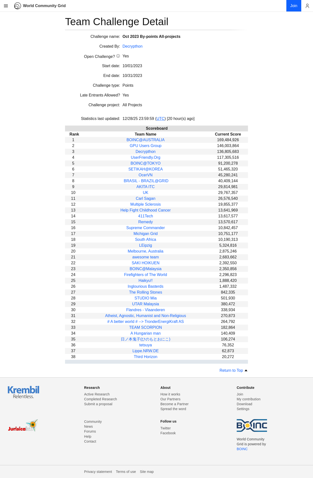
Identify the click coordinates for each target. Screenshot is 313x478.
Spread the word (173, 409)
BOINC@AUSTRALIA (145, 140)
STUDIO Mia (145, 298)
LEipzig (145, 245)
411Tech (145, 216)
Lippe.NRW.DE (146, 351)
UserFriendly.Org (145, 157)
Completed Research (100, 399)
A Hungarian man (145, 333)
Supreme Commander (145, 228)
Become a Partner (174, 404)
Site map (147, 472)
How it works (170, 394)
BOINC (242, 449)
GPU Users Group (145, 146)
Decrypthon (133, 46)
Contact (90, 441)
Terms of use (126, 472)
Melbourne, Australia (145, 251)
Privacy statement (98, 472)
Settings (243, 409)
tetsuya (145, 345)
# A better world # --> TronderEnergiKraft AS (145, 321)
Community (93, 422)
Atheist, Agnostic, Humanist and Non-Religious (145, 316)
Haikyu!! (145, 280)
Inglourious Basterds (145, 286)
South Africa (145, 239)
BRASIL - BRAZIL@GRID (145, 181)
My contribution (248, 399)
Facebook (168, 433)
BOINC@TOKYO (146, 163)
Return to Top (234, 370)
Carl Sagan (145, 198)
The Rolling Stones (145, 292)
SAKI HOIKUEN (145, 263)
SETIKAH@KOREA (145, 169)
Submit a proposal (98, 404)
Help (87, 436)
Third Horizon (145, 357)
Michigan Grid (146, 234)
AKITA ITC (145, 187)
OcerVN (146, 175)
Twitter (165, 428)
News (88, 426)
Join (240, 394)
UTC (160, 119)
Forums (90, 431)
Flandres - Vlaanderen (145, 310)
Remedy (145, 222)
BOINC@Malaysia (145, 269)
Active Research (97, 394)
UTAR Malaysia (145, 304)
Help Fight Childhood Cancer (146, 210)
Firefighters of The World (145, 275)
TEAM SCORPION (145, 327)
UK (145, 193)
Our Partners (170, 399)
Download (244, 404)
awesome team (145, 257)
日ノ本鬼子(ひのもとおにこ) (145, 339)
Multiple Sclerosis (145, 204)
